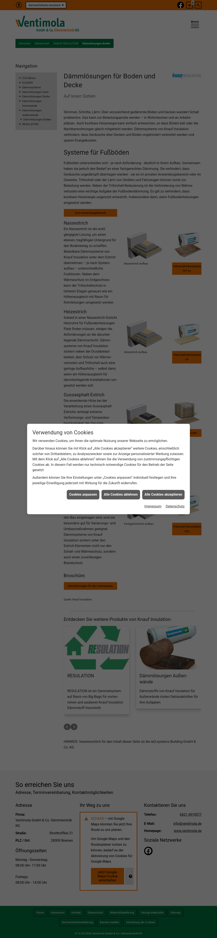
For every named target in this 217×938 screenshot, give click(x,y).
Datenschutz (175, 506)
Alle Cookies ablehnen (121, 494)
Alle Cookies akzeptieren (163, 494)
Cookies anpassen (83, 494)
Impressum (152, 506)
